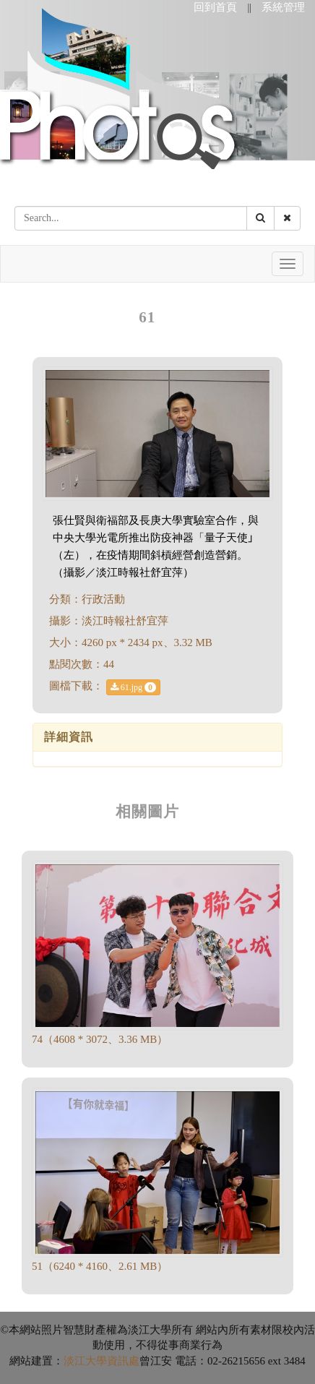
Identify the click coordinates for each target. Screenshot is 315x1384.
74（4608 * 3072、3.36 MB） (100, 1039)
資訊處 (123, 1361)
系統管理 (283, 7)
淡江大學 (85, 1361)
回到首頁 (215, 7)
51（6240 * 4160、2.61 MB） (100, 1266)
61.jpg (133, 687)
